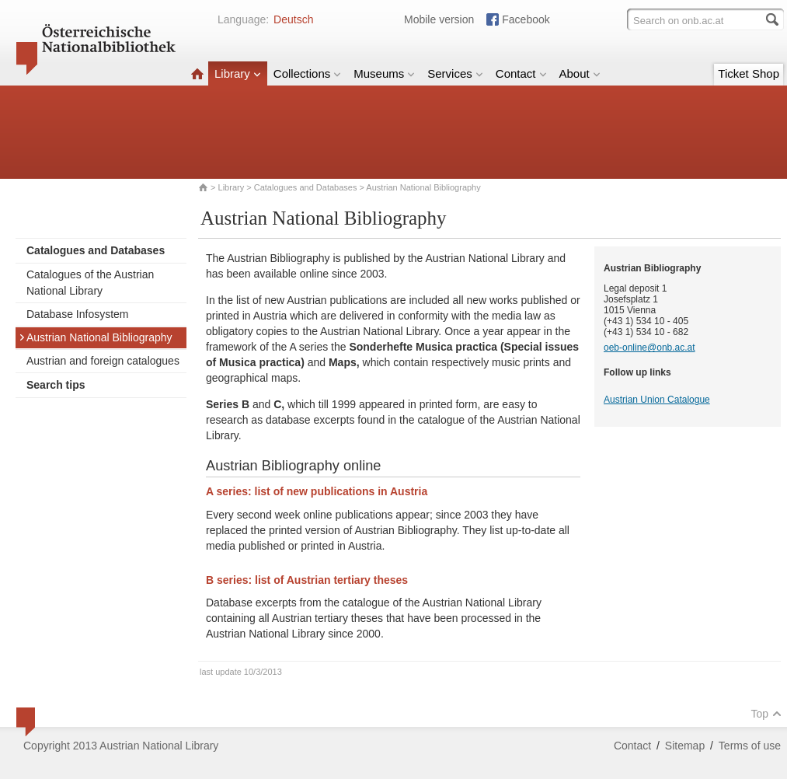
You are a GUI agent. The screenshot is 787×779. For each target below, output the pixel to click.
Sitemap (685, 745)
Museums (384, 73)
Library (237, 73)
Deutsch (293, 19)
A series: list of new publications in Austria (316, 491)
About (580, 73)
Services (455, 73)
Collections (307, 73)
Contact (521, 73)
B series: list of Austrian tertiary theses (307, 580)
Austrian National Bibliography (95, 337)
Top (766, 713)
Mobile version (439, 19)
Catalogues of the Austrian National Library (90, 282)
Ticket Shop (748, 73)
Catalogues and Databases (305, 187)
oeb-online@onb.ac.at (649, 347)
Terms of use (750, 745)
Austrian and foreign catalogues (102, 361)
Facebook (525, 19)
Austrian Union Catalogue (657, 399)
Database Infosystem (77, 314)
